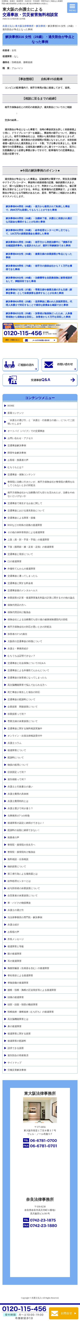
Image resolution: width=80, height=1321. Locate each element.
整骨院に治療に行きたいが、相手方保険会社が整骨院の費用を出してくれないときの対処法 (41, 484)
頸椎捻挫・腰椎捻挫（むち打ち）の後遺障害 (31, 1012)
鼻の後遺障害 (14, 1026)
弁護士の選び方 (16, 910)
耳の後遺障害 (14, 961)
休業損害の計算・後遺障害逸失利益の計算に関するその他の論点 (41, 598)
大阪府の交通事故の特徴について (25, 641)
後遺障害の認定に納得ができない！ (26, 823)
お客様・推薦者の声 (18, 460)
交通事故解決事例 (17, 445)
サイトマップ (14, 1062)
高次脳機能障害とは (18, 1019)
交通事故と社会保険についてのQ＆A (27, 663)
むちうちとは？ (16, 467)
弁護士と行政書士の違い (20, 786)
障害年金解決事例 (17, 453)
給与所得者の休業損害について (24, 888)
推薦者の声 (13, 837)
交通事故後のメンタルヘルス (23, 590)
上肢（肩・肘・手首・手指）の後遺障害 (28, 539)
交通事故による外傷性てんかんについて (28, 670)
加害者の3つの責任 (17, 634)
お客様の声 (13, 932)
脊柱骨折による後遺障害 (20, 975)
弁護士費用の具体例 (18, 794)
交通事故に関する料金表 (20, 583)
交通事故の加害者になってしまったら (27, 677)
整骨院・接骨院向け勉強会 (21, 852)
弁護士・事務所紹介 (18, 648)
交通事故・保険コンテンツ (21, 474)
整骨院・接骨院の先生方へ (21, 845)
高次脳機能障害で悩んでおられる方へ (27, 685)
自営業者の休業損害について (23, 895)
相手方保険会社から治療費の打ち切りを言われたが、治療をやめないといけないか (41, 494)
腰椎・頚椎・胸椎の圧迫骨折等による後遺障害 (32, 990)
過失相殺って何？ (17, 779)
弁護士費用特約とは (18, 801)
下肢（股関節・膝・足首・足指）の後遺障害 (31, 547)
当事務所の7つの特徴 (19, 815)
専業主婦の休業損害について (23, 721)
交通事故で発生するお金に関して (25, 503)
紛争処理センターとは (19, 881)
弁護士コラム (14, 743)
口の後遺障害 (14, 561)
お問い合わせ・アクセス (20, 438)
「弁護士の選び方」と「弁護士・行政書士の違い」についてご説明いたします (41, 422)
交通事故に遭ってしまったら (23, 576)
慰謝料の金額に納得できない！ (24, 830)
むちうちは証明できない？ (21, 656)
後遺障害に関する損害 (19, 1033)
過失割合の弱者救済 (18, 1055)
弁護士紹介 (13, 924)
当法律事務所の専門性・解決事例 (25, 917)
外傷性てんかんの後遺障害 (21, 568)
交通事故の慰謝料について (21, 699)
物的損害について (17, 866)
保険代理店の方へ (17, 605)
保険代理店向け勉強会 (19, 612)
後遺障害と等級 (16, 946)
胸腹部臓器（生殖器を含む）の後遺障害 (28, 968)
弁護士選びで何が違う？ (20, 808)
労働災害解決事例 (17, 1070)
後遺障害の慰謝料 (17, 1041)
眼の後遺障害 (14, 953)
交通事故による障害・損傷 (21, 518)
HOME (11, 406)
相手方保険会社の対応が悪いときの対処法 (29, 627)
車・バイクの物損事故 (19, 903)
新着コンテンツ (16, 413)
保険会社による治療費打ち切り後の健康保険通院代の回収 (38, 619)
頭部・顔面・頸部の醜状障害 (23, 1004)
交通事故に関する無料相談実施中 (25, 728)
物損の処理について (18, 765)
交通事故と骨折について (20, 554)
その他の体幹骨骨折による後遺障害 (26, 532)
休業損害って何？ (17, 714)
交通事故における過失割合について (26, 510)
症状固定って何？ (17, 772)
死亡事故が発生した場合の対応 (24, 692)
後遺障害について (17, 750)
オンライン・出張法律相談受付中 (25, 736)
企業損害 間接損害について (23, 706)
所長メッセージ (16, 939)
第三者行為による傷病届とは (23, 874)
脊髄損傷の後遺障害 (18, 983)
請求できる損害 (16, 1048)
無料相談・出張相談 (18, 859)
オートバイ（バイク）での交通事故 (26, 431)
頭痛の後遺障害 (16, 997)
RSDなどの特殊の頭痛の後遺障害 (25, 525)
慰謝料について (16, 757)
